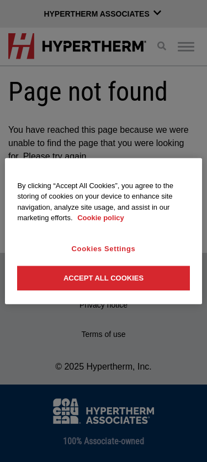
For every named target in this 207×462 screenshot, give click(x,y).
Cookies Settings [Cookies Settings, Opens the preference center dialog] (104, 248)
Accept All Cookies (103, 278)
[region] (103, 231)
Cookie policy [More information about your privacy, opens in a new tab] (100, 218)
